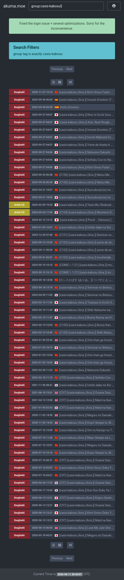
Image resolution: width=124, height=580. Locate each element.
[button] (114, 6)
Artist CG (19, 204)
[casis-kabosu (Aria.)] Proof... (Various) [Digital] (90, 220)
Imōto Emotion (69, 107)
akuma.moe (14, 6)
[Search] (66, 6)
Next (69, 69)
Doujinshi (19, 92)
